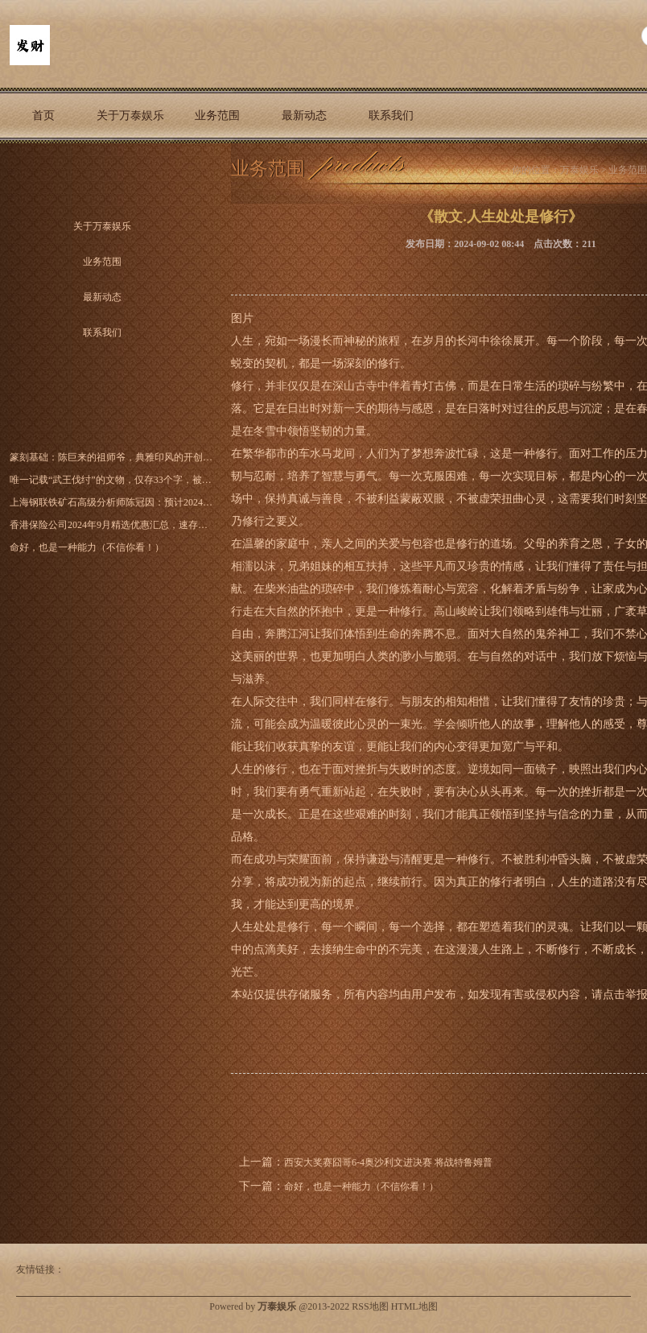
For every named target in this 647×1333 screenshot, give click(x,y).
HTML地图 (414, 1306)
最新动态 (304, 115)
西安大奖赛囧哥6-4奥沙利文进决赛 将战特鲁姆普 (388, 1162)
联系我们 (391, 115)
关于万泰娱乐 (130, 115)
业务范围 (217, 115)
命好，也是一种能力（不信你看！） (361, 1186)
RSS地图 (370, 1306)
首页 (43, 115)
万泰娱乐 (579, 169)
